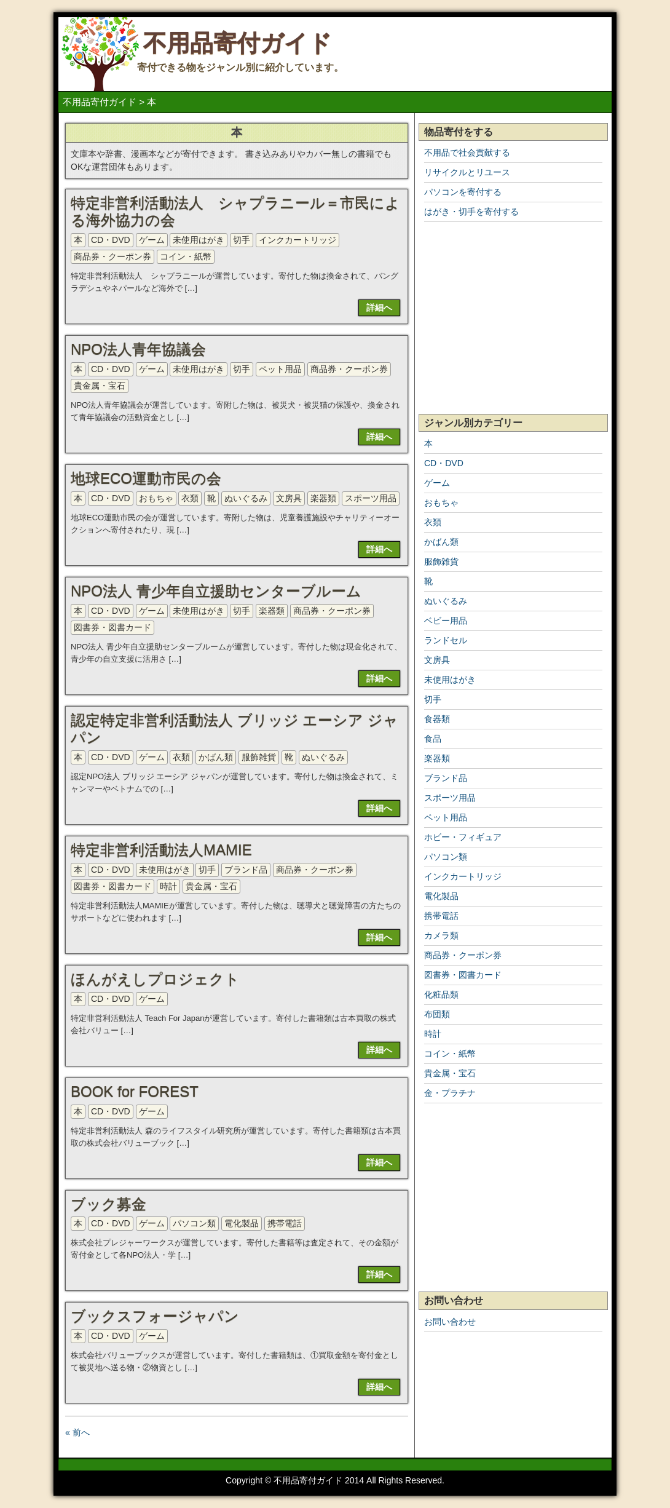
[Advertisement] (513, 318)
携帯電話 (284, 1223)
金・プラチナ (450, 1093)
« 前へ (77, 1432)
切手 (241, 240)
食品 (432, 739)
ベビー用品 (445, 620)
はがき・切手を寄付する (471, 211)
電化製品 (241, 1223)
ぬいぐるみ (245, 498)
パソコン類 (194, 1223)
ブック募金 (108, 1204)
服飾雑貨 (259, 757)
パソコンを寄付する (463, 192)
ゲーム (152, 240)
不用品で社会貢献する (467, 152)
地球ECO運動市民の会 (146, 478)
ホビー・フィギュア (463, 837)
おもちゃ (156, 498)
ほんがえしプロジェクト (155, 978)
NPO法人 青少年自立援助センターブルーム (216, 590)
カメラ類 (441, 935)
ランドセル (445, 640)
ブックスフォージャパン (155, 1316)
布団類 (437, 1014)
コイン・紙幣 (185, 256)
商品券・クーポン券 (112, 256)
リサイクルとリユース (467, 172)
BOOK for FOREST (135, 1091)
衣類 (190, 498)
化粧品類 (441, 994)
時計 (168, 886)
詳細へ (379, 307)
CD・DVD (110, 240)
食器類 (437, 719)
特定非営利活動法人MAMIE (161, 849)
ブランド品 (245, 870)
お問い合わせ (450, 1322)
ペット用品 (280, 369)
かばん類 (216, 757)
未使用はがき (198, 240)
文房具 (289, 498)
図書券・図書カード (112, 627)
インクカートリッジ (297, 240)
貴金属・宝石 (99, 386)
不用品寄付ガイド (237, 43)
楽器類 (323, 498)
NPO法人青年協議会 (138, 349)
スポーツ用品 (370, 498)
